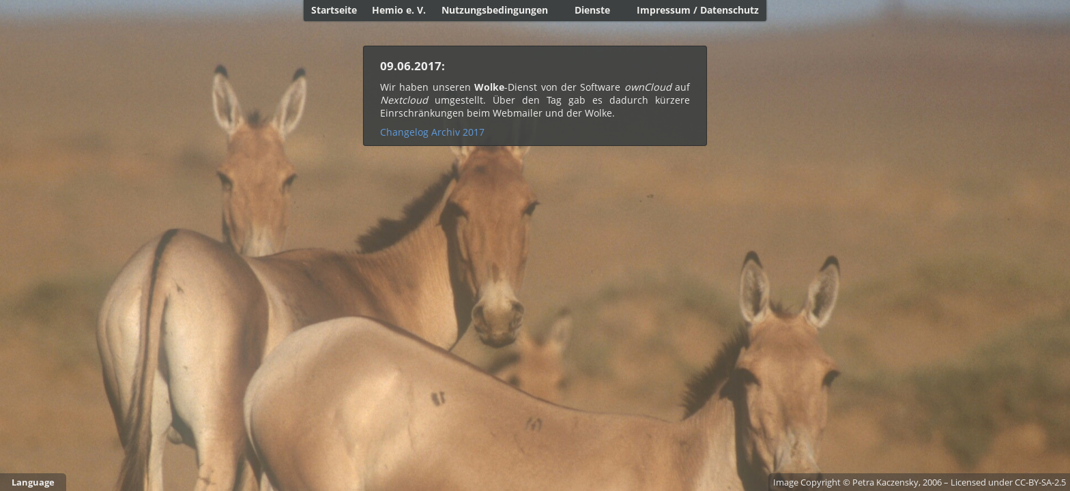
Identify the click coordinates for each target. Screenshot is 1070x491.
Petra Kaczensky (885, 482)
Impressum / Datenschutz (698, 9)
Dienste (592, 9)
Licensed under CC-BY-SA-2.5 (1008, 482)
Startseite (334, 9)
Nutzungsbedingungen (495, 9)
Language (33, 482)
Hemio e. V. (399, 9)
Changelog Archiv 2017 (432, 131)
